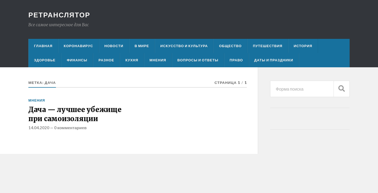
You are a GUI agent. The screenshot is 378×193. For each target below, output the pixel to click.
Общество (230, 46)
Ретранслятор (59, 15)
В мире (142, 46)
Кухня (131, 60)
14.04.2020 (38, 127)
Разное (106, 60)
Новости (113, 46)
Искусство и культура (184, 46)
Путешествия (267, 46)
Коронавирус (78, 46)
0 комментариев (70, 127)
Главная (43, 46)
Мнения (158, 60)
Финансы (77, 60)
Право (236, 60)
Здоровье (44, 60)
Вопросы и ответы (197, 60)
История (303, 46)
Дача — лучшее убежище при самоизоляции (75, 114)
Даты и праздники (273, 60)
